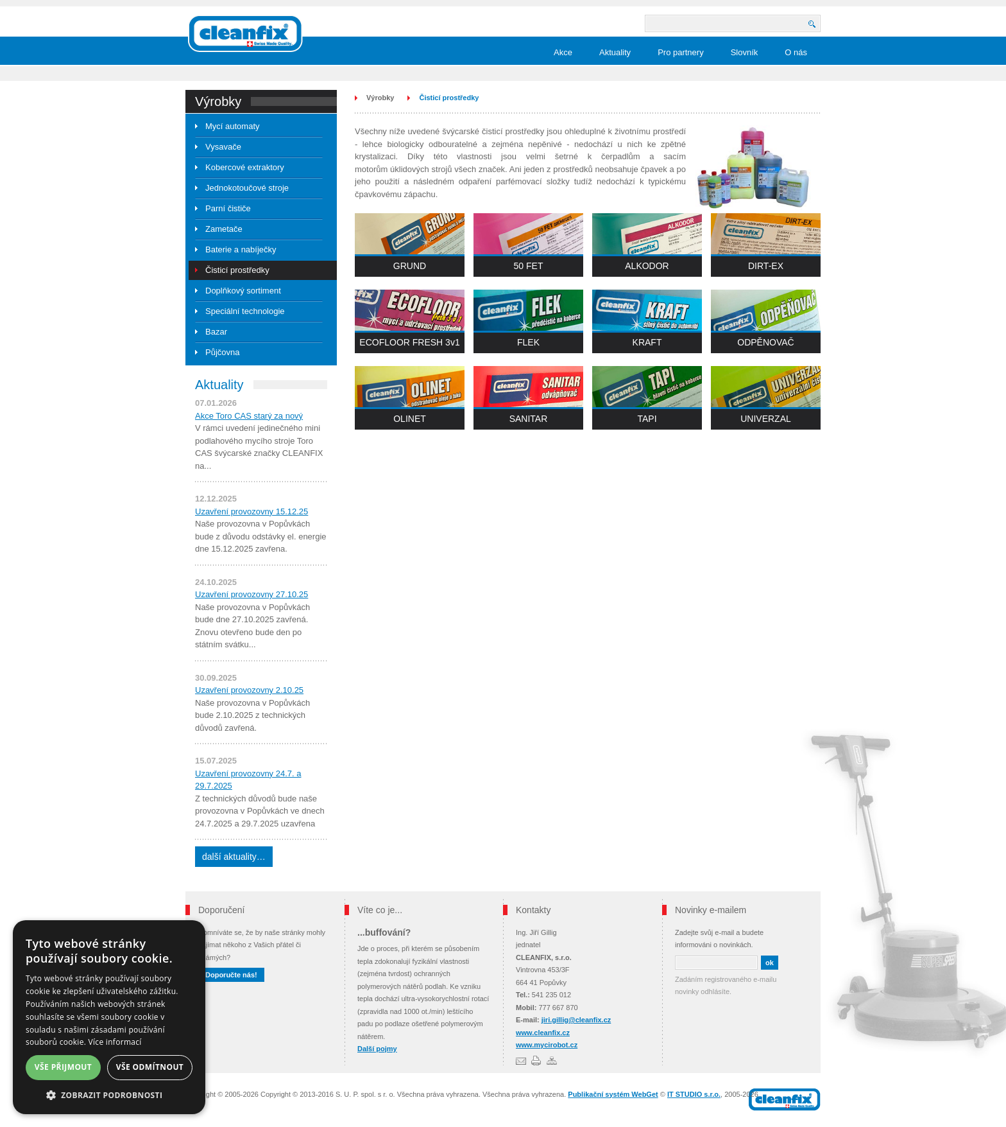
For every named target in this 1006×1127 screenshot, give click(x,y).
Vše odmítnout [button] (149, 1066)
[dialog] (109, 1017)
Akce (563, 52)
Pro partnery (681, 52)
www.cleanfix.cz (543, 1032)
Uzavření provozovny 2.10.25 (249, 690)
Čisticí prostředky (237, 270)
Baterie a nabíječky (241, 249)
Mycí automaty (232, 126)
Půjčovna (222, 352)
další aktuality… (234, 857)
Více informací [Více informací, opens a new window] (115, 1041)
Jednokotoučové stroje (247, 188)
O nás (796, 52)
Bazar (216, 331)
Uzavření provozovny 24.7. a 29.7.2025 (248, 780)
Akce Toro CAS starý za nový (249, 416)
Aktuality (615, 52)
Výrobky (380, 97)
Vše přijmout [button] (63, 1066)
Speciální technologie (245, 311)
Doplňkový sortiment (243, 290)
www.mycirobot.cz (546, 1045)
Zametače (224, 229)
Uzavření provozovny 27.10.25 (251, 594)
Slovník (744, 52)
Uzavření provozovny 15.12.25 (251, 511)
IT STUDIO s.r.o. (693, 1094)
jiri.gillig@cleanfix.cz (576, 1020)
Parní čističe (228, 208)
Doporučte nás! (231, 975)
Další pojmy (377, 1049)
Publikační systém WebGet (613, 1094)
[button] (109, 1095)
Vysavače (223, 147)
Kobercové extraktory (244, 167)
